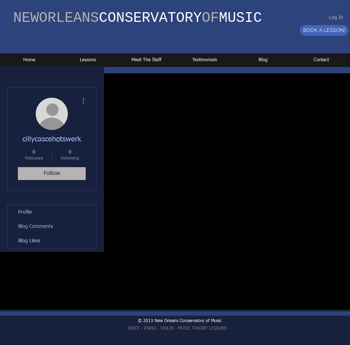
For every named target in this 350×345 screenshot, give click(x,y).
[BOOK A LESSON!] (324, 30)
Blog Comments (35, 226)
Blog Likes (29, 240)
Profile (25, 212)
